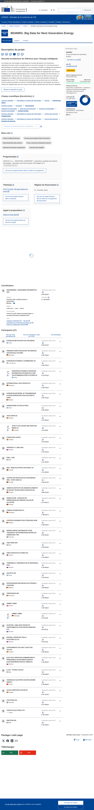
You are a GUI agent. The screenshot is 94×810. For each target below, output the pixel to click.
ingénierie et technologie (9, 108)
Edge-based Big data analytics (12, 143)
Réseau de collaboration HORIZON (17, 324)
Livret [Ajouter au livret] (76, 739)
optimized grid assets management (14, 147)
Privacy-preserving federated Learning (39, 143)
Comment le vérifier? (38, 1)
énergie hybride (23, 111)
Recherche (66, 22)
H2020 (25, 26)
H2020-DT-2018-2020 (11, 215)
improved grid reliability (36, 147)
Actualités (51, 22)
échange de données (8, 121)
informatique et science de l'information (29, 100)
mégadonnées (6, 116)
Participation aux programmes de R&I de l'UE (20, 322)
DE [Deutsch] (2, 54)
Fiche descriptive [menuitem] (7, 40)
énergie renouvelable (8, 111)
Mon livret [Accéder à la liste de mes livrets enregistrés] (87, 740)
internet (47, 100)
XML (11, 752)
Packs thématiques (14, 22)
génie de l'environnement (28, 108)
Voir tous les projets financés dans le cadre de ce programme (24, 170)
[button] (52, 10)
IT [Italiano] (18, 54)
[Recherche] (87, 10)
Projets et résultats (28, 22)
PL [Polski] (22, 54)
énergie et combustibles (46, 108)
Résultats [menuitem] (25, 40)
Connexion (43, 10)
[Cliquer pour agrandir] (60, 341)
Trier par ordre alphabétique (10, 335)
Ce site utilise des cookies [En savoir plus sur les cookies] (13, 804)
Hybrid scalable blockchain (11, 138)
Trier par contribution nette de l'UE (31, 335)
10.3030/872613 (70, 66)
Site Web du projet (74, 60)
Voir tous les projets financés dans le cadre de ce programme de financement (47, 199)
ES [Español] (10, 54)
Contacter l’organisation (14, 320)
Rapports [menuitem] (16, 40)
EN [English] (6, 54)
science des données (51, 114)
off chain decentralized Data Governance (37, 138)
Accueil (4, 22)
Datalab (58, 22)
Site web (26, 320)
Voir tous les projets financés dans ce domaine (14, 197)
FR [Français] (14, 54)
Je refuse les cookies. (71, 807)
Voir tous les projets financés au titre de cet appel (15, 221)
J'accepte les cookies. (71, 802)
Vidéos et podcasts (41, 22)
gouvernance (29, 105)
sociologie (19, 105)
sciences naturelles (7, 100)
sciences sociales (6, 105)
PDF (29, 752)
